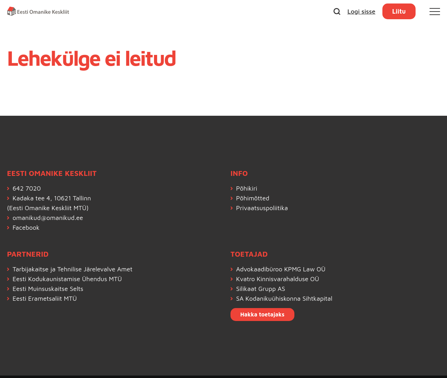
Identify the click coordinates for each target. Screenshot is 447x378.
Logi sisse (361, 11)
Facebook (26, 227)
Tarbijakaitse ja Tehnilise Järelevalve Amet (72, 269)
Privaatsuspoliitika (262, 208)
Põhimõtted (252, 198)
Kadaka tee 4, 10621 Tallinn (52, 198)
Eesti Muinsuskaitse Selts (48, 288)
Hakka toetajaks (262, 314)
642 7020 (27, 188)
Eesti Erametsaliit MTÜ (45, 298)
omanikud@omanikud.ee (48, 217)
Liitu (399, 11)
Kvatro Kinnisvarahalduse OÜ (277, 279)
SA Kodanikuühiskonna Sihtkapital (284, 298)
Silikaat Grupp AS (260, 288)
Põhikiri (246, 188)
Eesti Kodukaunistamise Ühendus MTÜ (67, 279)
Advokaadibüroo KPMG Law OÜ (280, 269)
